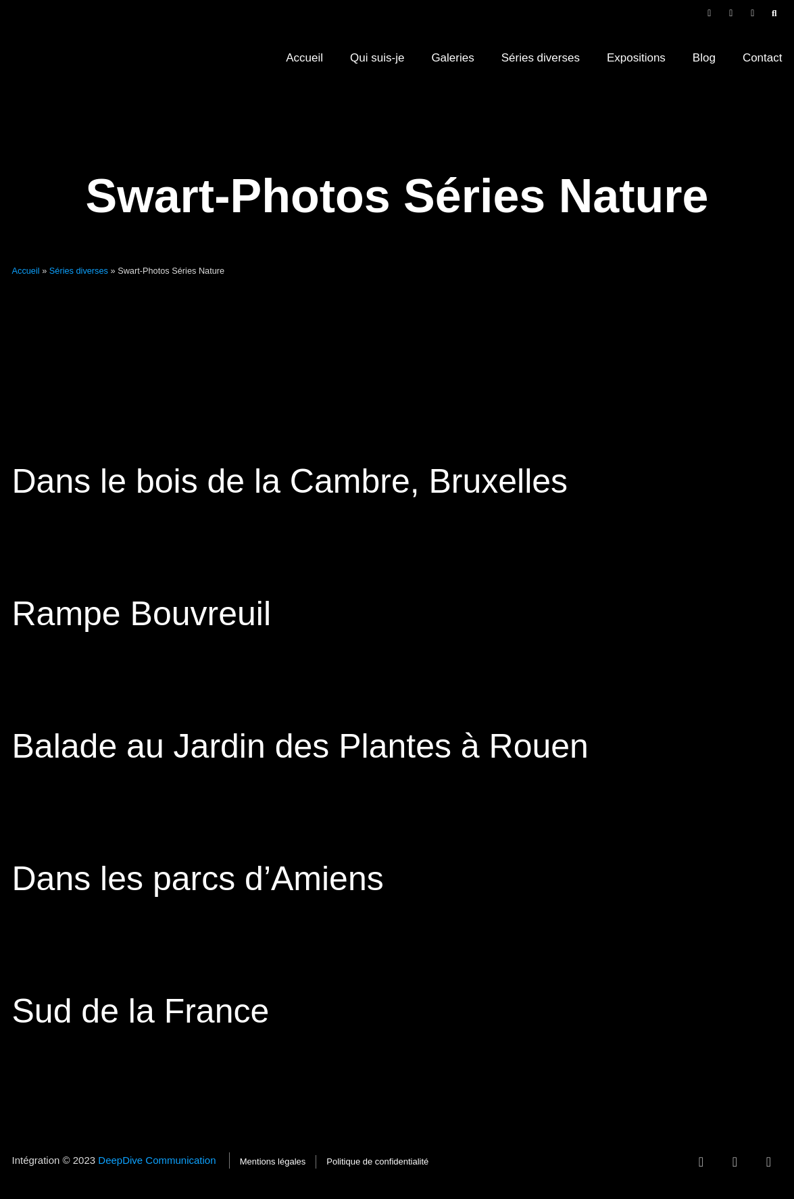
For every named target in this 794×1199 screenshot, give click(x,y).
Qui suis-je (377, 57)
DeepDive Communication (158, 1160)
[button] (774, 13)
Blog (704, 57)
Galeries (452, 57)
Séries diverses (540, 57)
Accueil (304, 57)
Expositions (636, 57)
